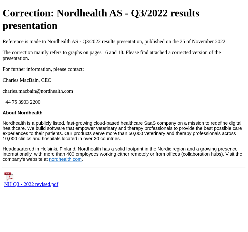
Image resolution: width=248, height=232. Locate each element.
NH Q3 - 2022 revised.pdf (31, 182)
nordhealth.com (65, 159)
